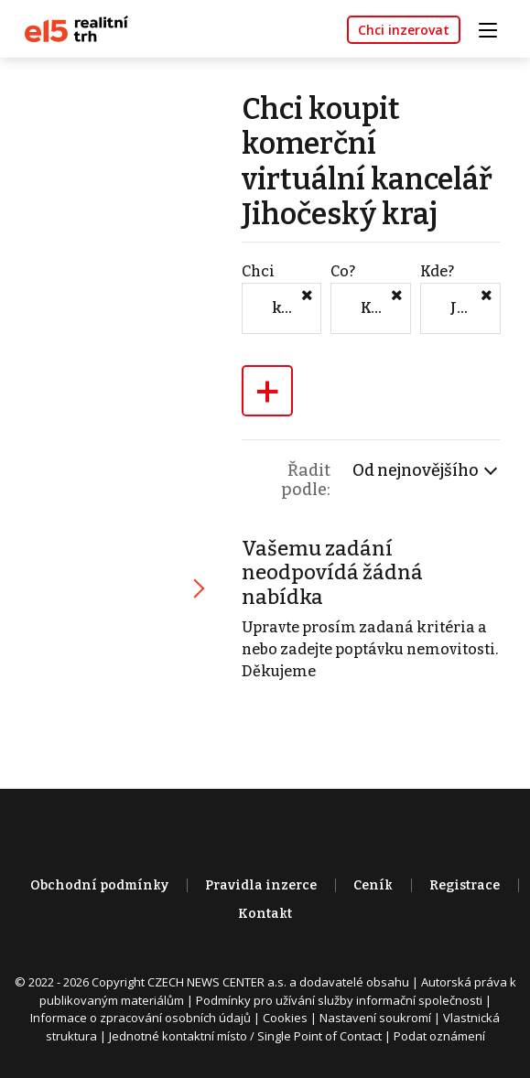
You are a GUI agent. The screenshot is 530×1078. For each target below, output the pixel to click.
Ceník (373, 885)
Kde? (437, 271)
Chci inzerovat (403, 29)
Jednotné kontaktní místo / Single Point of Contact (245, 1036)
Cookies (285, 1017)
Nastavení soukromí (375, 1017)
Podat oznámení (439, 1036)
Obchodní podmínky (99, 885)
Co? (342, 271)
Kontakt (265, 914)
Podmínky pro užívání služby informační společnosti (339, 1000)
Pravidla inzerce (261, 885)
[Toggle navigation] (494, 28)
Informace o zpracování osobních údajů (140, 1017)
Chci (258, 271)
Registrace (464, 885)
